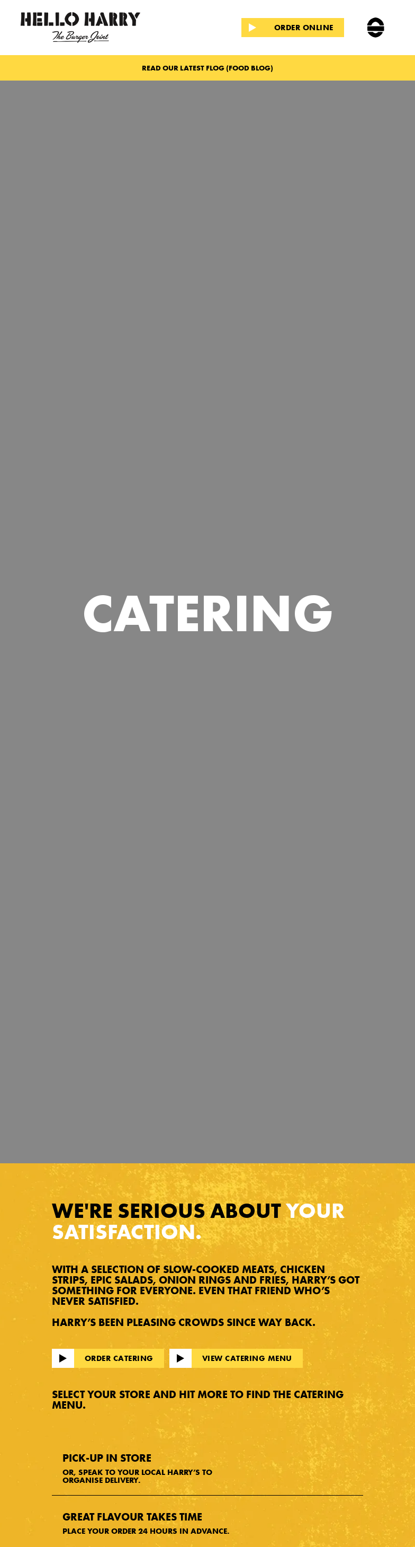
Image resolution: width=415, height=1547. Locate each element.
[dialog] (395, 1526)
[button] (375, 27)
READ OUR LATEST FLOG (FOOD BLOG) (207, 68)
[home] (95, 27)
